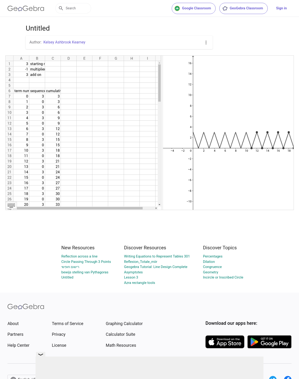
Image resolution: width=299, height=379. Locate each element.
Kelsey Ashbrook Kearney (64, 42)
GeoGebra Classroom (242, 8)
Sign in (281, 8)
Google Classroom (192, 8)
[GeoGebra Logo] (25, 8)
